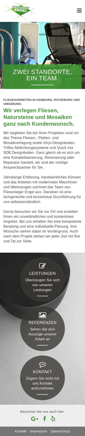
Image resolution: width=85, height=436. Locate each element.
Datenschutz (60, 431)
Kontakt (21, 431)
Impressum (38, 431)
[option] (42, 55)
